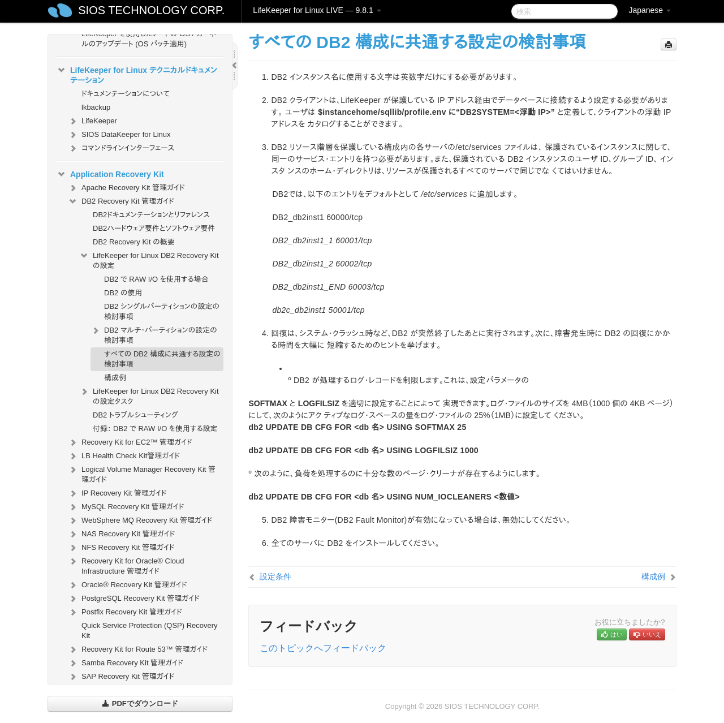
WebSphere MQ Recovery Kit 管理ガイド (140, 520)
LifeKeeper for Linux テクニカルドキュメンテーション (137, 74)
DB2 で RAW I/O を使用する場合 (156, 279)
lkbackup (95, 107)
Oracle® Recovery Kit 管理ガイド (127, 585)
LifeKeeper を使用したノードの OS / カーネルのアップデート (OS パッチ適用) (148, 38)
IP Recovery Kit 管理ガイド (117, 493)
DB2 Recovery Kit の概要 (134, 242)
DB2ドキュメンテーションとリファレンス (151, 214)
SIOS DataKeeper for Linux (119, 134)
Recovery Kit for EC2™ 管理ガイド (130, 442)
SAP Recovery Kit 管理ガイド (121, 676)
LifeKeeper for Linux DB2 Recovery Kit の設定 (149, 259)
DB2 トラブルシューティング (135, 415)
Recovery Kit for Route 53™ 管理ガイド (138, 649)
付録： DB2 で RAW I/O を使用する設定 (155, 428)
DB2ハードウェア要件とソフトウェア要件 (154, 228)
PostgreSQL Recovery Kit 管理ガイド (134, 598)
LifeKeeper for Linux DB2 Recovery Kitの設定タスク (149, 395)
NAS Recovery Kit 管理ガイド (121, 534)
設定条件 (275, 576)
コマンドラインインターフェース (121, 148)
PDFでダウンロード (140, 703)
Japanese (649, 10)
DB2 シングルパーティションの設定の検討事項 (161, 311)
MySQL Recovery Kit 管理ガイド (126, 507)
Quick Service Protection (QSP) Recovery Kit (149, 630)
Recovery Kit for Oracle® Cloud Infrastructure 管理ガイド (126, 564)
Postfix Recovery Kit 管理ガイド (125, 612)
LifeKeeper (92, 121)
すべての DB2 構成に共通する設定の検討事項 (162, 359)
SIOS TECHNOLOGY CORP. (151, 10)
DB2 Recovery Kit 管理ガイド (121, 201)
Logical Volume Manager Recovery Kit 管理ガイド (142, 473)
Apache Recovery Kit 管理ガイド (126, 188)
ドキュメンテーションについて (125, 93)
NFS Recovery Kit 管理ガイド (121, 547)
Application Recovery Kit (110, 174)
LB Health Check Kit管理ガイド (124, 456)
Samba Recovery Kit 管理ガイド (125, 663)
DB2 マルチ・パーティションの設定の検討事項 (153, 334)
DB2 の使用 (123, 293)
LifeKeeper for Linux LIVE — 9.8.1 (317, 10)
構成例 (115, 377)
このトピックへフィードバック (323, 648)
